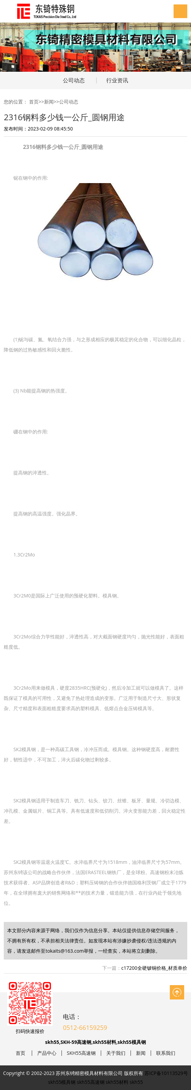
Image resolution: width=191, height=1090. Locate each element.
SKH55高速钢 (81, 1053)
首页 (34, 101)
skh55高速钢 (91, 1082)
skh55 (136, 1082)
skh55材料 (117, 1082)
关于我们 (115, 1053)
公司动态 (74, 80)
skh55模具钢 (62, 1082)
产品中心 (46, 1053)
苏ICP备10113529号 (166, 1073)
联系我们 (165, 1053)
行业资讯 (117, 80)
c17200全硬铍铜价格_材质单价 (154, 968)
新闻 (49, 101)
